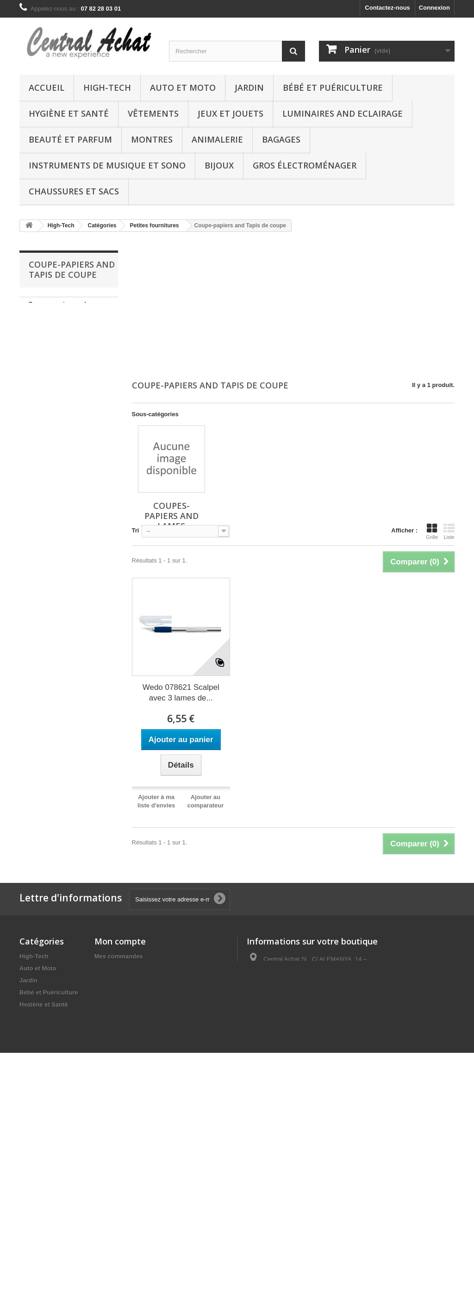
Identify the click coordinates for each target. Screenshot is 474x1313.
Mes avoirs (109, 968)
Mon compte (120, 941)
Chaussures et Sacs (74, 191)
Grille (432, 531)
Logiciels (32, 1210)
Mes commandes (118, 956)
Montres (152, 139)
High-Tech (107, 87)
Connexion (434, 7)
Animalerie (217, 139)
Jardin (249, 87)
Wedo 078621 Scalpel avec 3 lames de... (181, 692)
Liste (449, 531)
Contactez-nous (387, 7)
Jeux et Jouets (230, 113)
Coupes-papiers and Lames (57, 310)
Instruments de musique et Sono (107, 165)
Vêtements (153, 113)
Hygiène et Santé (69, 113)
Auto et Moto (183, 87)
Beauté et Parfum (70, 139)
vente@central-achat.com (320, 990)
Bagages (281, 139)
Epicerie (31, 1234)
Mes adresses (114, 980)
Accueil (46, 87)
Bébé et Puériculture (333, 87)
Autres (28, 1173)
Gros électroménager (304, 165)
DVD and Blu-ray (43, 1222)
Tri (135, 530)
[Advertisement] (293, 307)
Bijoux (219, 165)
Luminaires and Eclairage (342, 113)
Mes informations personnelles (138, 992)
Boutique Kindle (42, 1040)
